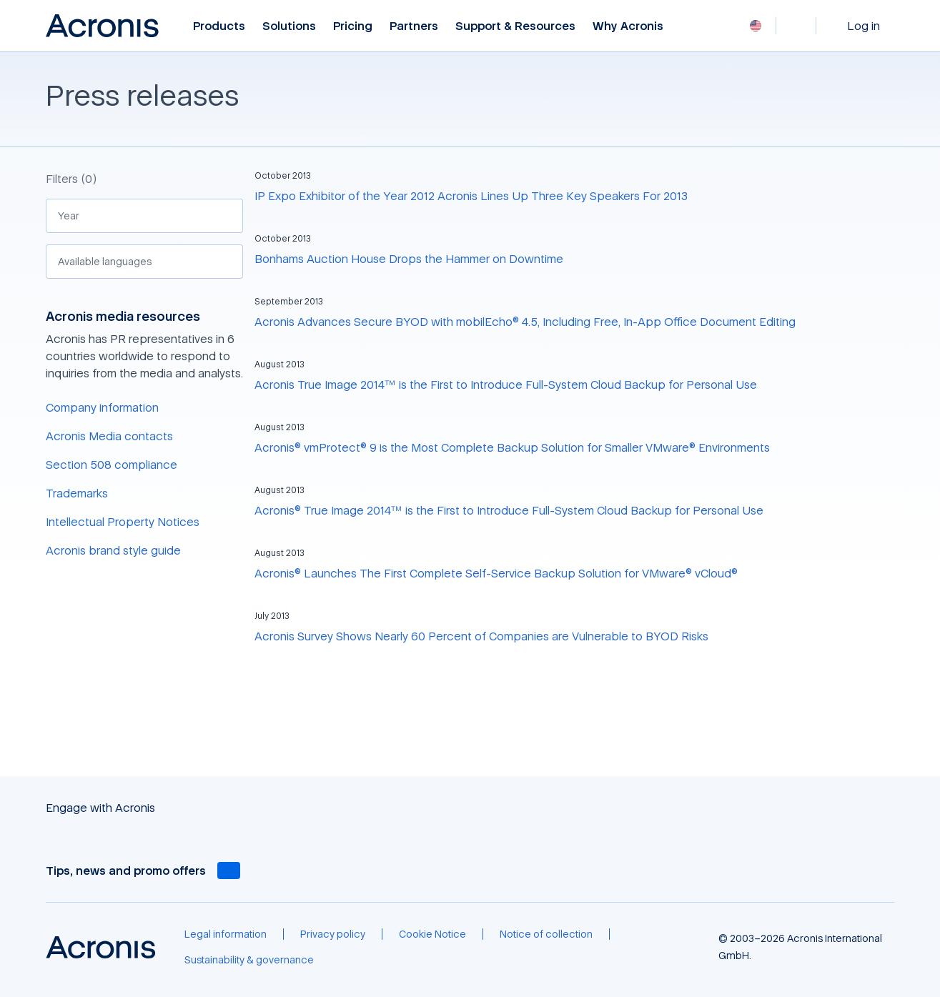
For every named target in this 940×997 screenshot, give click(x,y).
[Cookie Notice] (432, 934)
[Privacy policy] (332, 934)
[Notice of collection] (546, 934)
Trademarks (77, 493)
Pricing (352, 26)
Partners (414, 26)
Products (219, 26)
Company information (102, 407)
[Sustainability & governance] (249, 959)
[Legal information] (225, 934)
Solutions (289, 26)
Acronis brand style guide (113, 550)
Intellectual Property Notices (122, 522)
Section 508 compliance (111, 464)
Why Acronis (628, 26)
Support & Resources (515, 26)
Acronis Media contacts (109, 436)
